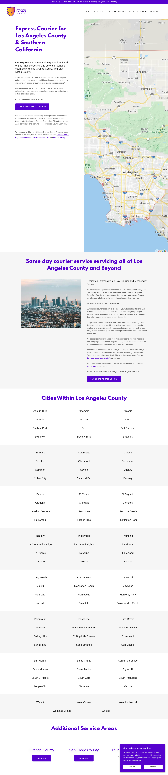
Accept (153, 767)
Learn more (42, 758)
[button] (138, 11)
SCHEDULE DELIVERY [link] (116, 12)
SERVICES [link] (98, 12)
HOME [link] (88, 12)
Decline (132, 767)
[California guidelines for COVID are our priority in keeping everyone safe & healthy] (84, 1)
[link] (16, 11)
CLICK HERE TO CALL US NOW (32, 107)
